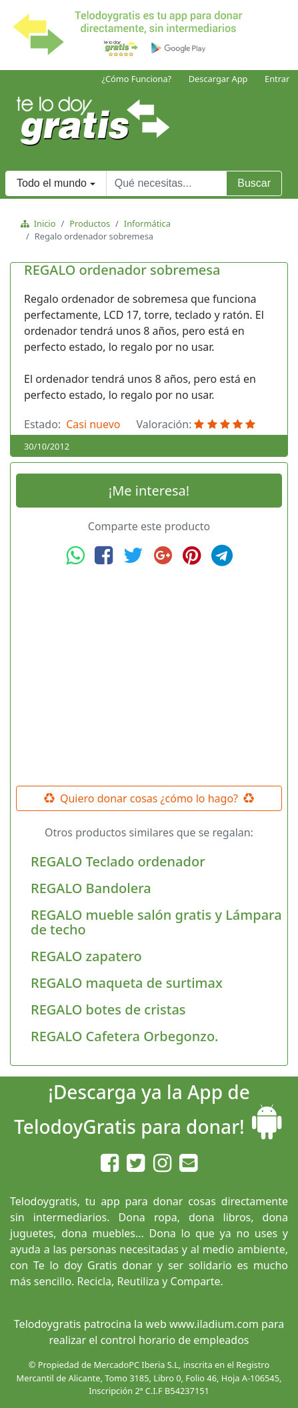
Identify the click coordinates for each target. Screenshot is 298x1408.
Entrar (277, 79)
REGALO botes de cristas (108, 1009)
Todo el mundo (52, 183)
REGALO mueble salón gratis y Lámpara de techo (156, 922)
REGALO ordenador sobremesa (122, 270)
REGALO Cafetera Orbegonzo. (125, 1036)
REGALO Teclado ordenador (118, 861)
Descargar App (218, 79)
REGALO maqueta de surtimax (127, 983)
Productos (89, 223)
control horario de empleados (175, 1340)
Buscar (254, 183)
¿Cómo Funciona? (136, 79)
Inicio (42, 223)
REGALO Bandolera (91, 888)
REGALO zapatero (86, 956)
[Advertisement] (149, 676)
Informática (147, 223)
